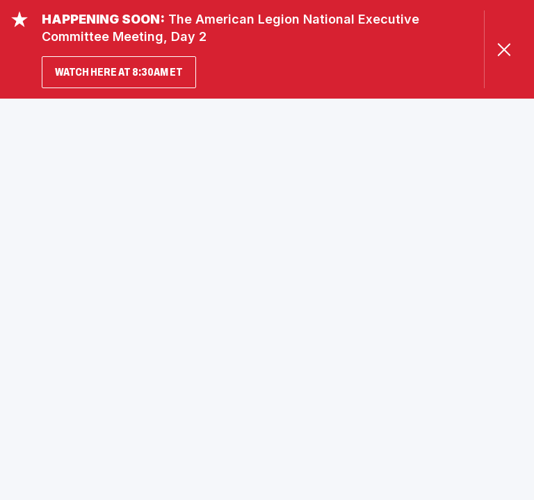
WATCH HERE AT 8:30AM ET (119, 72)
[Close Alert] (504, 50)
